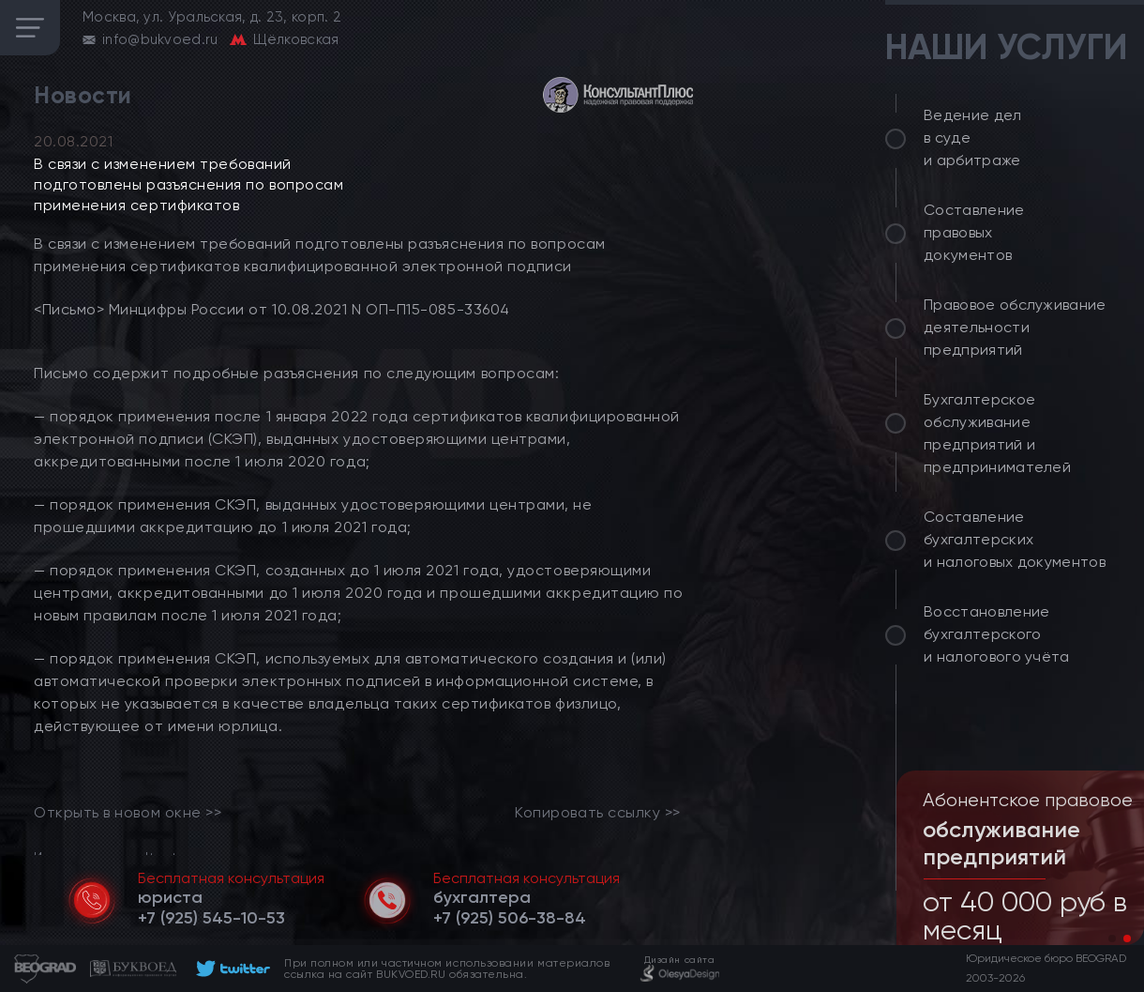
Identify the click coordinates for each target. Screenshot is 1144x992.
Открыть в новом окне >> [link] (127, 812)
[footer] (230, 968)
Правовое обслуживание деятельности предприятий (1015, 327)
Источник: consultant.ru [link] (113, 856)
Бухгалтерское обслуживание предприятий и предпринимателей (997, 433)
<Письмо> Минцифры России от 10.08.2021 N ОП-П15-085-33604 (272, 309)
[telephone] (211, 918)
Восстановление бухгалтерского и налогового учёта (997, 634)
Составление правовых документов (974, 232)
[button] (1112, 938)
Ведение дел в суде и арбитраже (973, 137)
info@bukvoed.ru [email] (160, 39)
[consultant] (618, 95)
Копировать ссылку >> (598, 812)
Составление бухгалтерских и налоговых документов (1015, 539)
